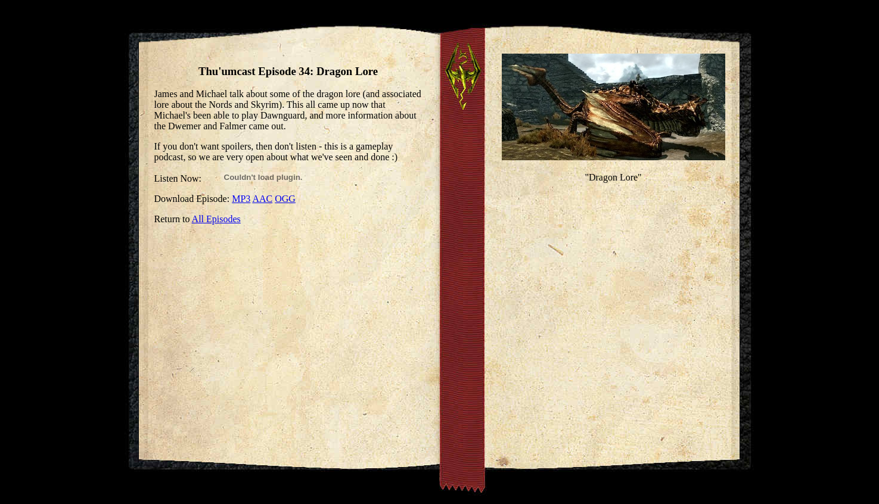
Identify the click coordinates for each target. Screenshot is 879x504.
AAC (262, 199)
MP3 (241, 199)
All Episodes (216, 219)
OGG (285, 199)
